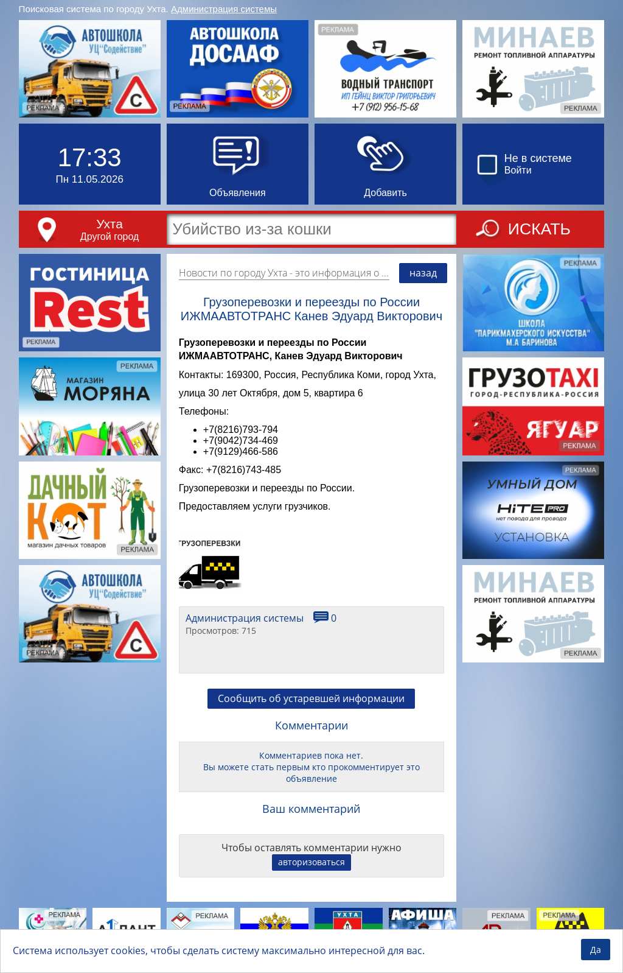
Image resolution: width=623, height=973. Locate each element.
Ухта (109, 224)
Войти (518, 170)
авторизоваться (311, 862)
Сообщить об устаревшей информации (311, 698)
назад (423, 272)
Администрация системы (224, 8)
